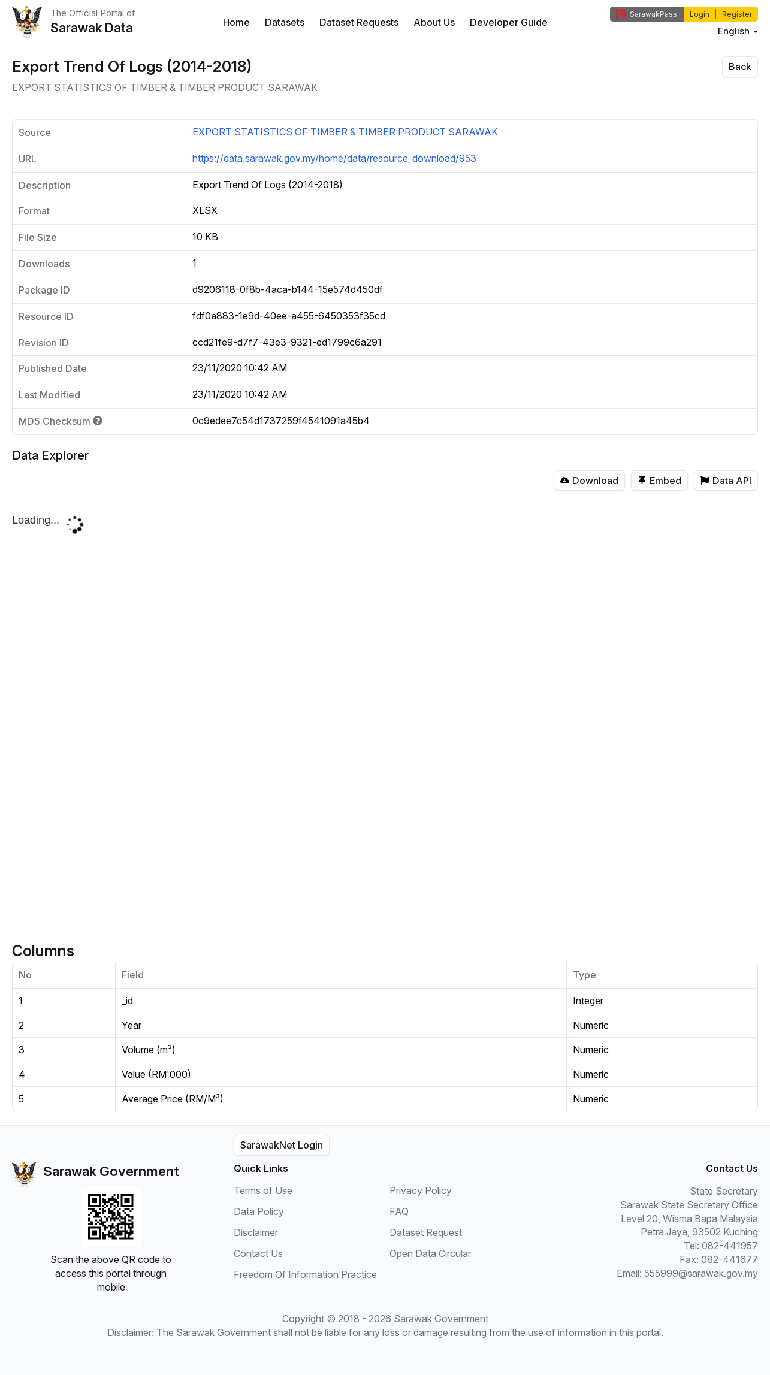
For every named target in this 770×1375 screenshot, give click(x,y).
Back (740, 66)
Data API (725, 480)
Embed (659, 480)
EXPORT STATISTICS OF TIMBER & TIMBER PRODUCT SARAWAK (345, 132)
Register (737, 14)
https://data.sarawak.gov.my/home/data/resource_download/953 (334, 158)
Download (589, 480)
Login (699, 14)
